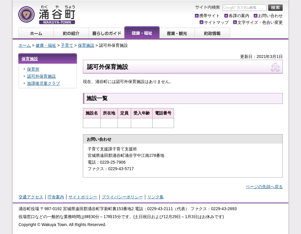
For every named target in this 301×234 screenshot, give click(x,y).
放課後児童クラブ (43, 83)
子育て (67, 45)
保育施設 (86, 45)
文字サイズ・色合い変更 (260, 22)
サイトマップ (216, 22)
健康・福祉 (46, 45)
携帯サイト (209, 15)
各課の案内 (239, 15)
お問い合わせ (270, 15)
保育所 (33, 69)
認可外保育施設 (41, 76)
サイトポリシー (82, 197)
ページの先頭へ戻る (264, 186)
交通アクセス (31, 197)
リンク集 (155, 197)
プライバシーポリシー (122, 197)
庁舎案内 (56, 197)
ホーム (25, 45)
